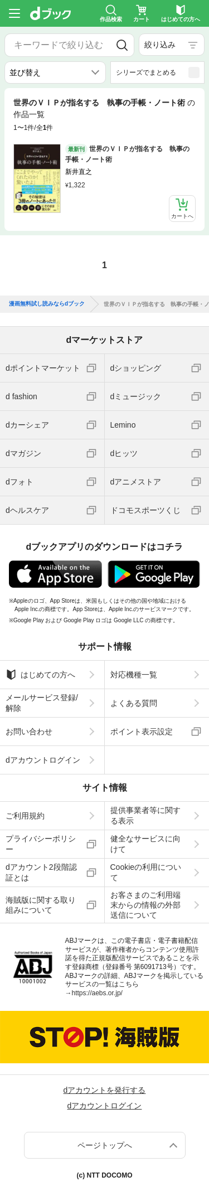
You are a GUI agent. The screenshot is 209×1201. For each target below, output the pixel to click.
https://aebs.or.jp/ (97, 993)
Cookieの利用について (146, 872)
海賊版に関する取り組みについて (41, 904)
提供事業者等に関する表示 (145, 815)
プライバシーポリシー (41, 843)
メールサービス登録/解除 (42, 702)
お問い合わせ (29, 731)
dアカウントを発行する (105, 1090)
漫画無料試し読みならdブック (47, 304)
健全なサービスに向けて (145, 843)
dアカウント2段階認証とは (41, 872)
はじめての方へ (40, 674)
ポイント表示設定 (141, 731)
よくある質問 (133, 703)
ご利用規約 (25, 815)
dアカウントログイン (43, 760)
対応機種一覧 (133, 674)
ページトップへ (104, 1145)
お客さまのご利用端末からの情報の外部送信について (145, 904)
